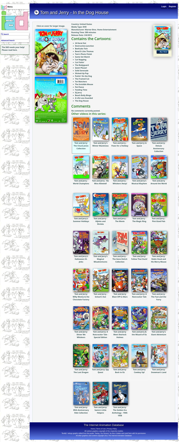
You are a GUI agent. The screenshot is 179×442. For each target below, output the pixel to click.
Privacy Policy (112, 429)
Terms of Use (101, 429)
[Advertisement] (14, 69)
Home (93, 429)
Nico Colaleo (116, 433)
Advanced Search (8, 40)
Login (163, 6)
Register (172, 6)
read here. (12, 50)
